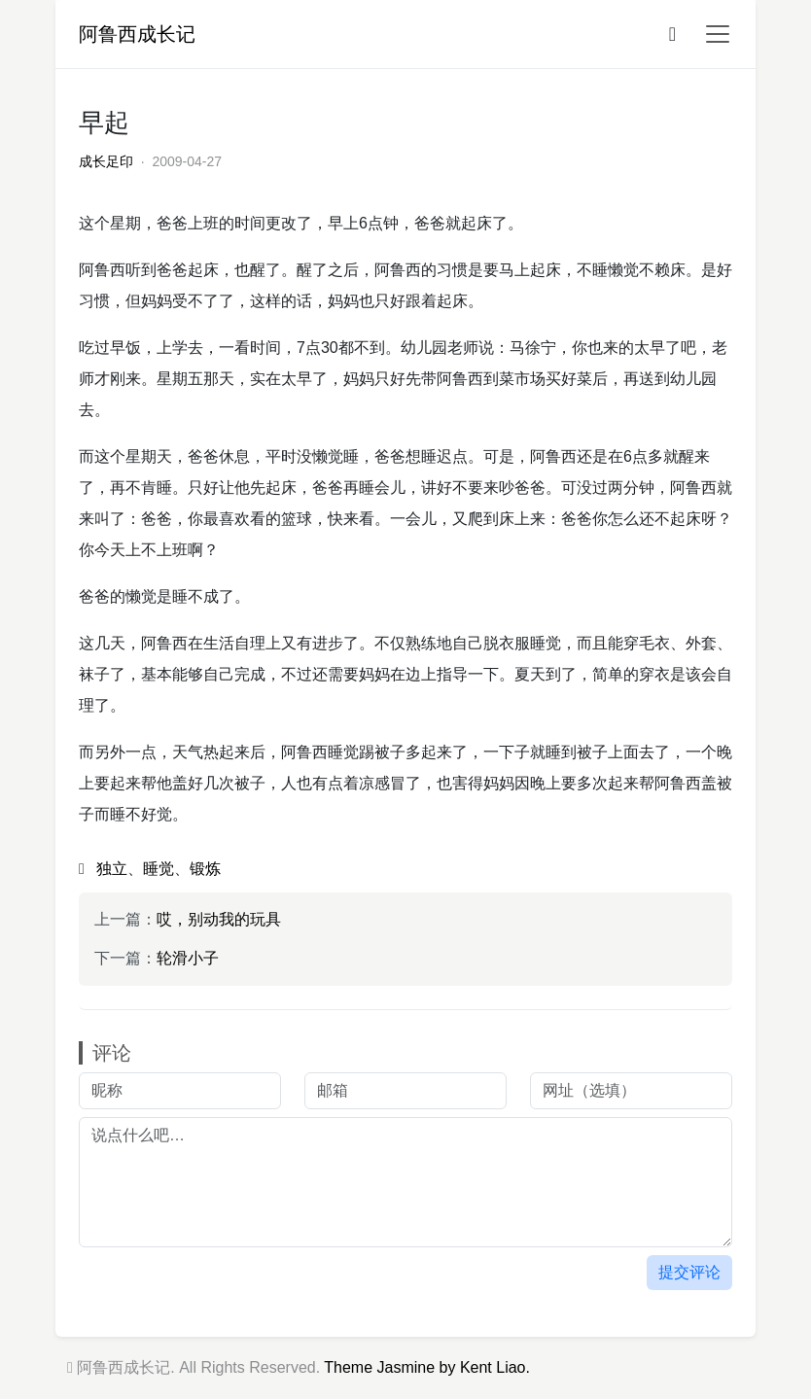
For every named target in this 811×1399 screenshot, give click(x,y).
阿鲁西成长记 (137, 34)
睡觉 (158, 868)
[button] (711, 34)
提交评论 (689, 1272)
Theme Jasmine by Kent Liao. (427, 1367)
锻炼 (205, 868)
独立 (111, 868)
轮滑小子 (188, 958)
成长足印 (106, 161)
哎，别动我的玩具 (219, 919)
